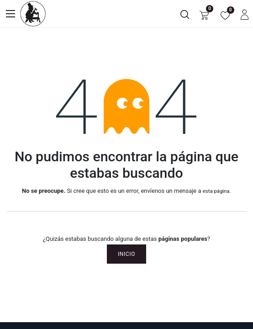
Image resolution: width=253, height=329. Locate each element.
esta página (216, 191)
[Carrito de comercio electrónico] (204, 14)
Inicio (126, 254)
